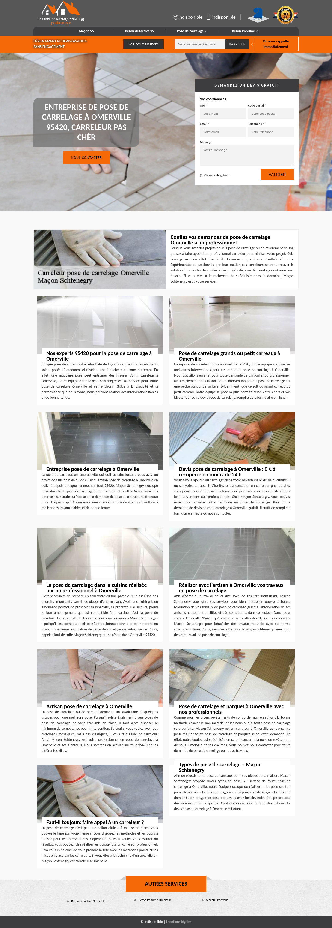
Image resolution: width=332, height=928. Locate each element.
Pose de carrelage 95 (192, 31)
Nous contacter (86, 157)
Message (206, 142)
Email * (205, 124)
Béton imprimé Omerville (155, 900)
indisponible (187, 17)
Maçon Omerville (217, 900)
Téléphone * (256, 124)
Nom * (204, 106)
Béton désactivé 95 (139, 31)
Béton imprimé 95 (245, 31)
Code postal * (257, 106)
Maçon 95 (86, 31)
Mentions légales (179, 921)
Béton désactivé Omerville (88, 901)
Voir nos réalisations (143, 44)
